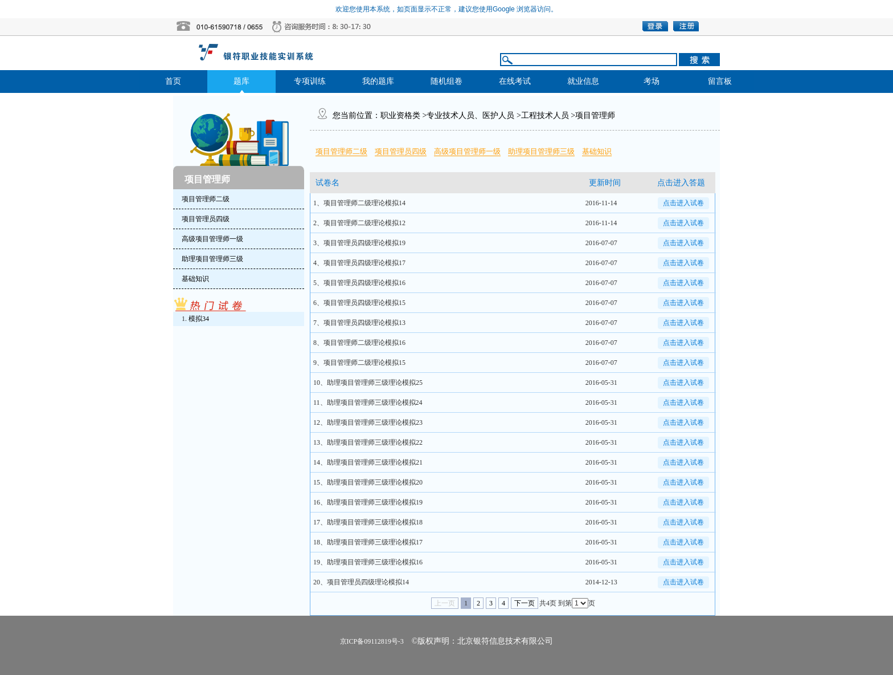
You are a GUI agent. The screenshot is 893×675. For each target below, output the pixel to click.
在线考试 (515, 81)
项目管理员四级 (401, 151)
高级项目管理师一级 (467, 151)
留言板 (720, 81)
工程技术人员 (545, 115)
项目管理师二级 (341, 151)
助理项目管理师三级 (541, 151)
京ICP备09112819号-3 (372, 641)
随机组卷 (446, 81)
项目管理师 (595, 115)
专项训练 (310, 81)
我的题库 (378, 81)
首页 (173, 81)
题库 (241, 81)
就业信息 (583, 81)
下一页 (524, 603)
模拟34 (199, 319)
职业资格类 (400, 115)
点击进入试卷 (683, 203)
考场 (651, 81)
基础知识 (597, 151)
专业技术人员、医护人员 (470, 115)
